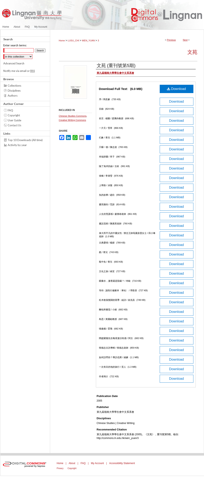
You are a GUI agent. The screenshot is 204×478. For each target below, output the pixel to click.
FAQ (10, 110)
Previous (171, 40)
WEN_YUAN (88, 40)
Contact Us (14, 125)
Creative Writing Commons (72, 120)
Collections (14, 85)
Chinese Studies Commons (73, 116)
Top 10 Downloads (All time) (25, 140)
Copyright (14, 115)
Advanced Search (13, 63)
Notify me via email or (19, 70)
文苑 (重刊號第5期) (116, 65)
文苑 (192, 52)
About (72, 463)
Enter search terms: (15, 45)
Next (185, 40)
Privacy (60, 468)
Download (176, 89)
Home (62, 40)
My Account (97, 463)
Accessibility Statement (122, 463)
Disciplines (14, 90)
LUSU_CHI (73, 40)
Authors (12, 95)
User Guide (14, 120)
